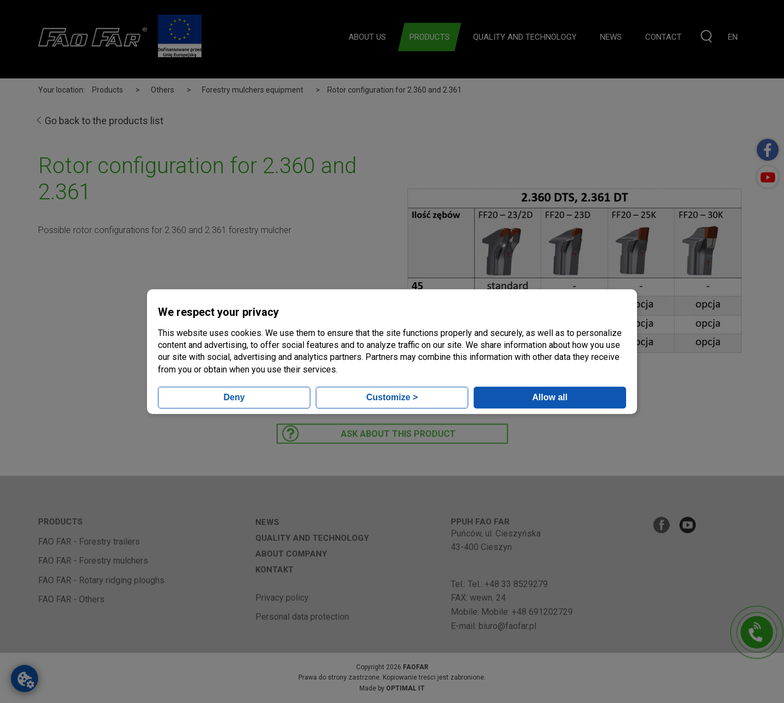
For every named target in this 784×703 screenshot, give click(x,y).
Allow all (550, 397)
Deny (233, 397)
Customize (392, 397)
